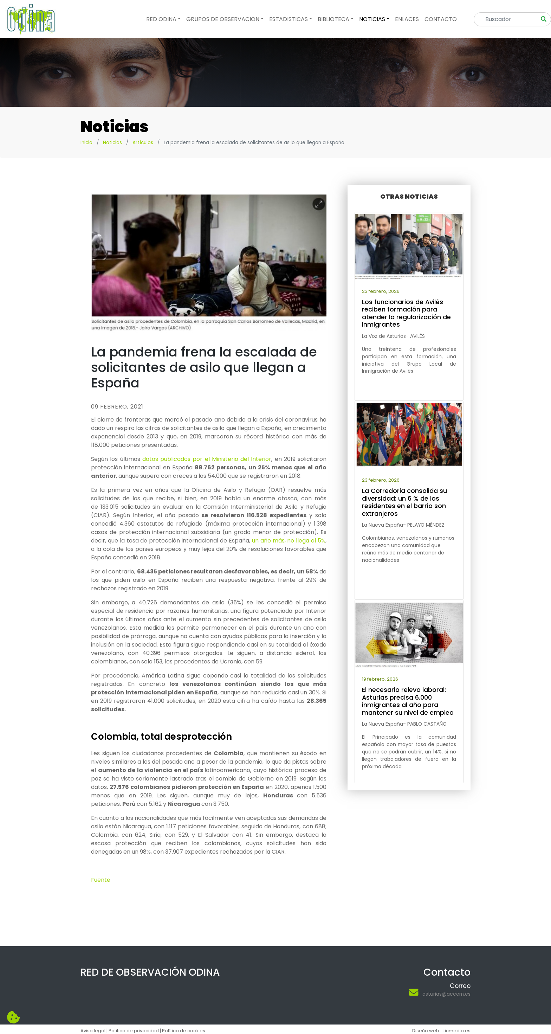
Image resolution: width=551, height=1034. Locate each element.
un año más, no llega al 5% (288, 541)
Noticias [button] (372, 19)
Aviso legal (92, 1031)
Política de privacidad (134, 1031)
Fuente (100, 880)
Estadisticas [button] (288, 19)
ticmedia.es (457, 1031)
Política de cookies (183, 1031)
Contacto (440, 19)
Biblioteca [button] (333, 19)
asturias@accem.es (446, 993)
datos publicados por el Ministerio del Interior (206, 459)
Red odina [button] (161, 19)
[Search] (507, 19)
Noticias (112, 142)
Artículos (142, 142)
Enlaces (407, 19)
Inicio (86, 142)
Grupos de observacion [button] (222, 19)
